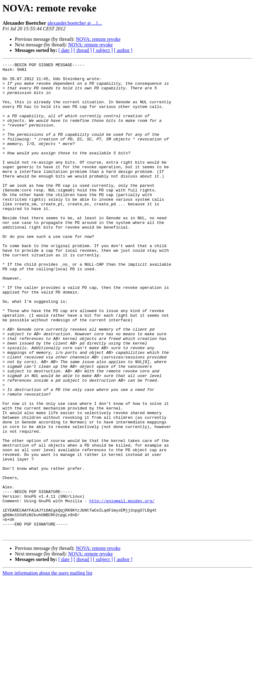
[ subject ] (103, 50)
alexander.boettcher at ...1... (74, 23)
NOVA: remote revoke (98, 39)
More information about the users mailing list (47, 667)
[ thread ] (83, 50)
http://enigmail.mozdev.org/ (122, 589)
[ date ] (65, 50)
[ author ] (123, 50)
